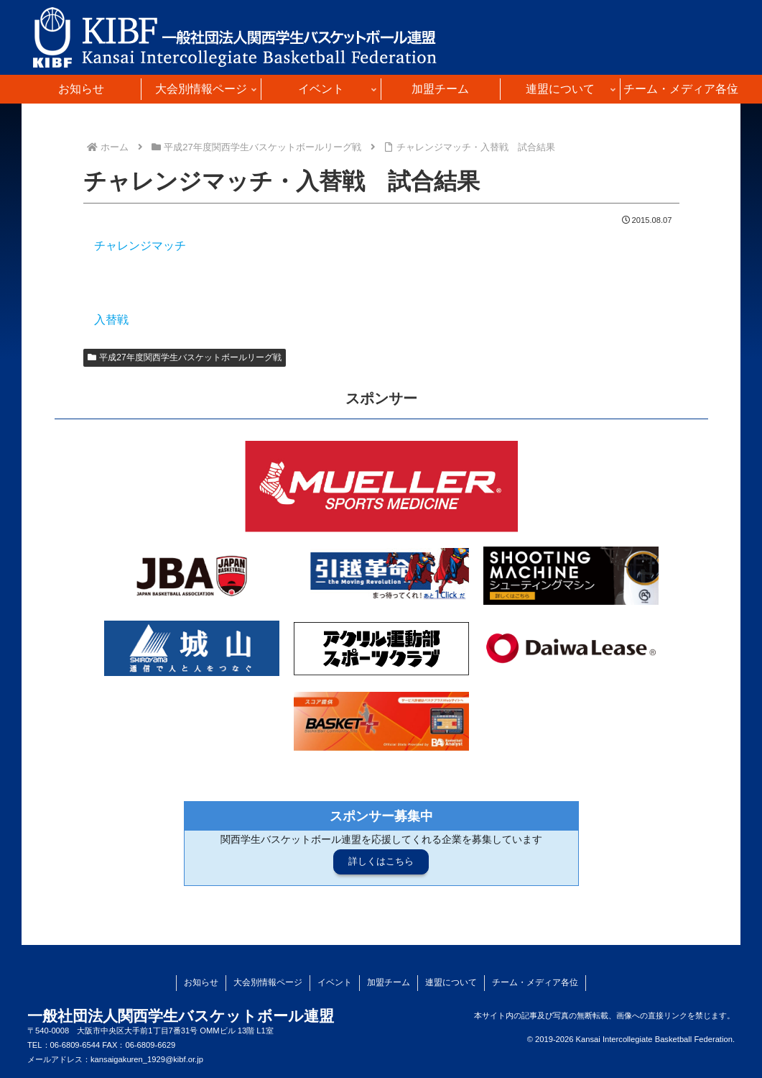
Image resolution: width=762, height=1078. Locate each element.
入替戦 (111, 320)
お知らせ (201, 982)
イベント (334, 982)
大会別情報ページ (267, 982)
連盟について (451, 982)
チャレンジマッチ (140, 245)
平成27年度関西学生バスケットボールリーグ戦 (185, 357)
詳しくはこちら (381, 861)
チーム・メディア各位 (535, 982)
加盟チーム (388, 982)
